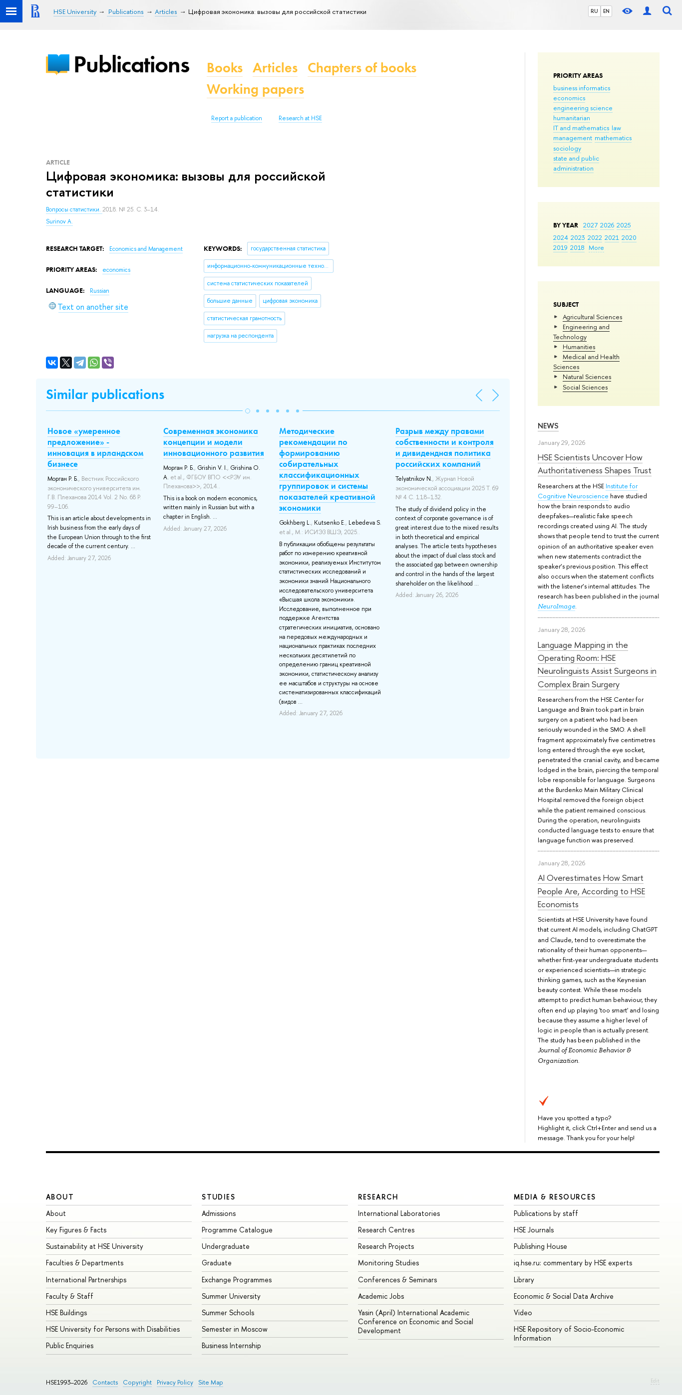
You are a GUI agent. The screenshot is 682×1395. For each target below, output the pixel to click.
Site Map (210, 1382)
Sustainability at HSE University (94, 1246)
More (596, 247)
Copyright (137, 1382)
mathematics (613, 137)
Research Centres (386, 1229)
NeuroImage (556, 606)
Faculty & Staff (69, 1296)
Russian (99, 291)
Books (225, 67)
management (572, 137)
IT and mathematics (581, 127)
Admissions (219, 1213)
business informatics (581, 87)
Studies (218, 1196)
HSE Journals (534, 1229)
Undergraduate (226, 1246)
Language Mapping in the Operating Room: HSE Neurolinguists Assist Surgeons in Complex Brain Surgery (597, 664)
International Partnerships (86, 1279)
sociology (567, 148)
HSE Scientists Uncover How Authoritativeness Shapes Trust (595, 463)
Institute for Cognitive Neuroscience (588, 490)
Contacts (105, 1382)
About (60, 1196)
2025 (624, 224)
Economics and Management (146, 249)
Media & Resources (555, 1196)
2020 (629, 237)
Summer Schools (228, 1312)
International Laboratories (399, 1213)
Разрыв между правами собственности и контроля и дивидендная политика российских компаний (444, 447)
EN (606, 10)
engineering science (583, 107)
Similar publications (105, 394)
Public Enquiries (69, 1345)
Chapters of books (362, 67)
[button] (248, 411)
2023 (578, 237)
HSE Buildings (66, 1312)
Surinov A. (59, 221)
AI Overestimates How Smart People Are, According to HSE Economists (591, 891)
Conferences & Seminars (397, 1279)
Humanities (579, 346)
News (548, 425)
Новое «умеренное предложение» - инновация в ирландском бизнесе (95, 447)
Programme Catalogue (237, 1229)
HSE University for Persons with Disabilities (113, 1329)
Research (378, 1196)
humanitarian (571, 117)
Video (523, 1312)
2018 (577, 247)
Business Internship (231, 1345)
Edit (655, 1380)
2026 (607, 224)
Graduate (217, 1262)
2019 (560, 247)
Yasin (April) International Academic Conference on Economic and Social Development (415, 1321)
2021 (612, 237)
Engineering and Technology (581, 331)
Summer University (231, 1296)
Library (524, 1279)
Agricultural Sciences (592, 316)
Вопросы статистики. (74, 209)
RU (594, 10)
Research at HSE (300, 118)
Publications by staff (546, 1213)
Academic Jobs (381, 1296)
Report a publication (236, 118)
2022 (595, 237)
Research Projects (386, 1246)
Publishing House (540, 1246)
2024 (560, 237)
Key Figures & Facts (76, 1229)
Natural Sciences (587, 376)
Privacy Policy (175, 1382)
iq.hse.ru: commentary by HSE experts (573, 1262)
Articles (275, 67)
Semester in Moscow (235, 1329)
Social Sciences (585, 387)
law (616, 127)
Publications (131, 64)
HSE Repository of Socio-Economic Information (569, 1333)
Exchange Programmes (237, 1279)
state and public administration (576, 163)
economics (569, 97)
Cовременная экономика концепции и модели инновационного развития (213, 441)
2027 (590, 224)
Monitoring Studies (388, 1262)
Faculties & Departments (84, 1262)
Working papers (255, 89)
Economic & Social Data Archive (564, 1296)
